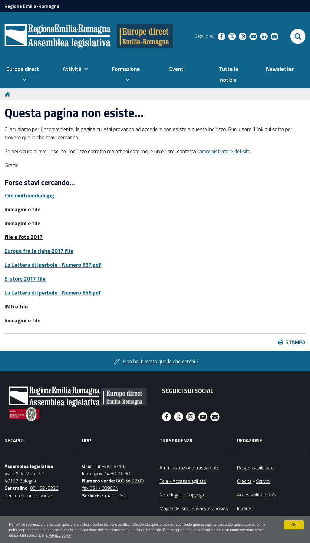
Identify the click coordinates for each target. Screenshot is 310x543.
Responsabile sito (255, 467)
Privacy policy (60, 536)
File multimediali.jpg (29, 195)
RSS (271, 494)
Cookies (220, 508)
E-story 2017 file (25, 279)
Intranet (245, 508)
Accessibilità (249, 494)
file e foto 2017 (24, 237)
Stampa (295, 342)
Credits (244, 481)
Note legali (170, 494)
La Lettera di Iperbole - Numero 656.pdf (53, 292)
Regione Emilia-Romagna (32, 6)
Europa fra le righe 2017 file (39, 251)
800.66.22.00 (129, 480)
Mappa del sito (175, 508)
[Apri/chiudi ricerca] (297, 36)
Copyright (196, 494)
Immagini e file (23, 209)
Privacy (199, 508)
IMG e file (16, 306)
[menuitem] (23, 74)
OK (293, 525)
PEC (122, 495)
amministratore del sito (224, 151)
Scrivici (263, 481)
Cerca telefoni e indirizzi (29, 495)
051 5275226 (44, 488)
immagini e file (23, 223)
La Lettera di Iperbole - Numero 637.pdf (53, 265)
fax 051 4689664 (100, 488)
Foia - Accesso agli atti (183, 481)
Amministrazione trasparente (189, 467)
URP (86, 440)
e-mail (106, 495)
